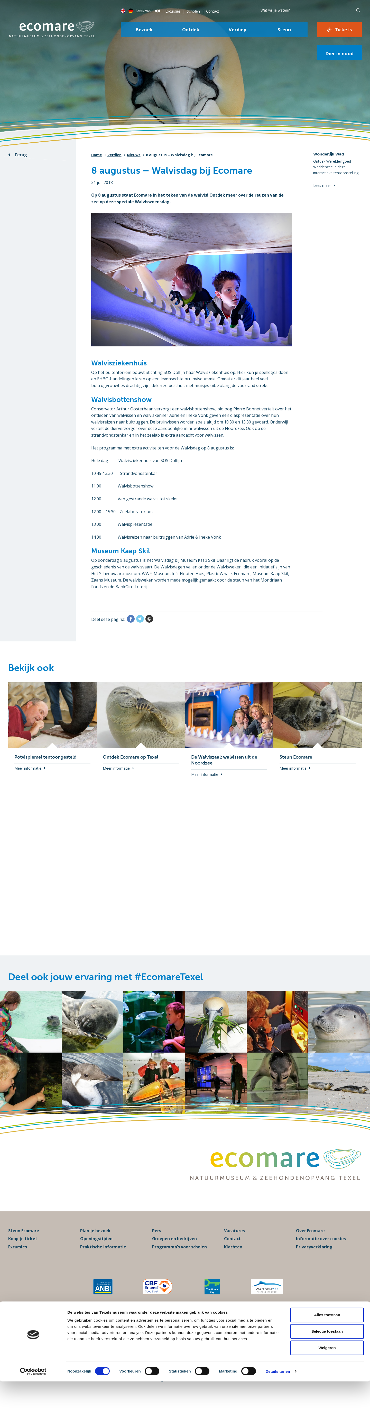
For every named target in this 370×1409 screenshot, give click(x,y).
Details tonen (277, 1399)
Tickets (343, 29)
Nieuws (134, 154)
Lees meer (322, 185)
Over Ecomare (310, 1238)
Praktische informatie (103, 1254)
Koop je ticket (22, 1246)
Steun (284, 29)
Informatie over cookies (321, 1246)
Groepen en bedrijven (174, 1246)
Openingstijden (96, 1246)
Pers (156, 1238)
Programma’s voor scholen (179, 1254)
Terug (20, 155)
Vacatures (234, 1238)
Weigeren (327, 1375)
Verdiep (237, 29)
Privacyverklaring (314, 1254)
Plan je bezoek (95, 1238)
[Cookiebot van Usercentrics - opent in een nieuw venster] (33, 1399)
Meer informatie (27, 768)
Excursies (173, 11)
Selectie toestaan (327, 1359)
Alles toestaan (327, 1342)
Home (96, 154)
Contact (212, 11)
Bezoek (144, 29)
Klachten (233, 1254)
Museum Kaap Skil (198, 560)
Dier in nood (339, 53)
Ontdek (190, 29)
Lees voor (148, 10)
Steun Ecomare (23, 1238)
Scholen (193, 11)
